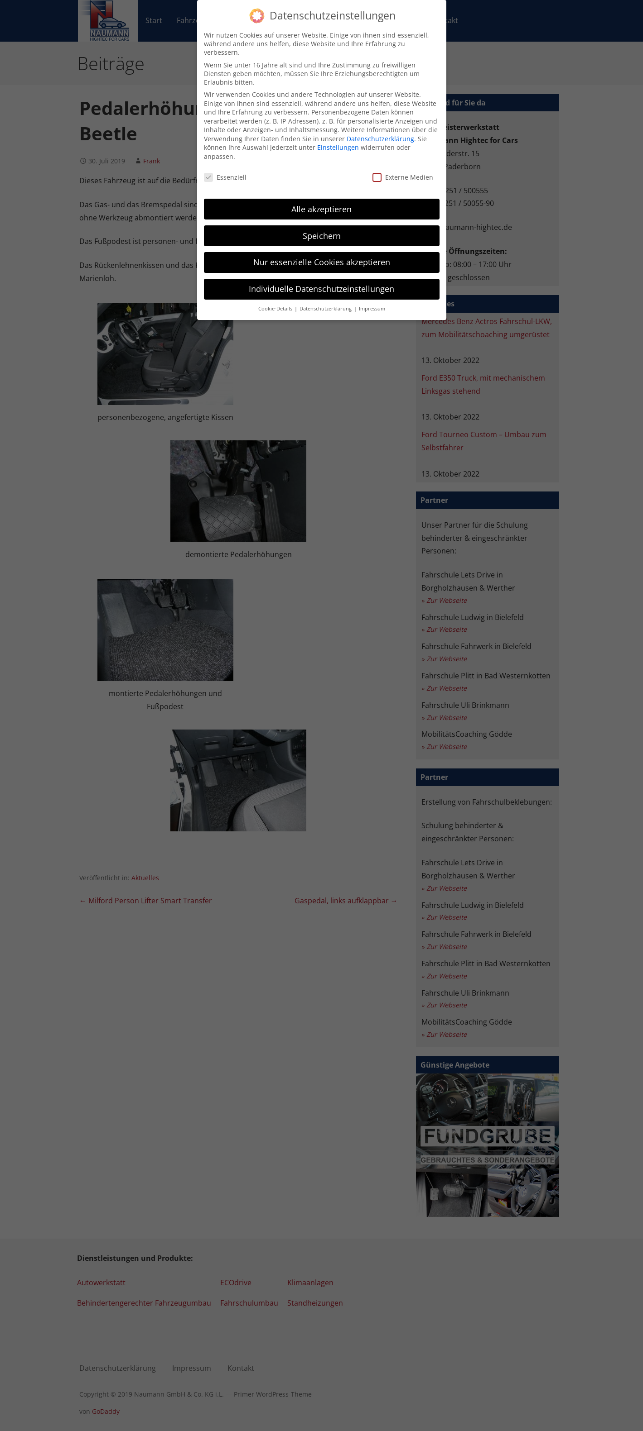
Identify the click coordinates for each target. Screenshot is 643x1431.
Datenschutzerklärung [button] (326, 308)
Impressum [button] (372, 308)
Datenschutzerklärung (380, 137)
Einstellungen (338, 146)
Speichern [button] (322, 234)
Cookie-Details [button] (276, 308)
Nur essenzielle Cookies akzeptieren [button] (321, 261)
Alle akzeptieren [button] (321, 207)
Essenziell (225, 176)
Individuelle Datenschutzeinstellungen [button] (321, 287)
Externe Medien (402, 176)
